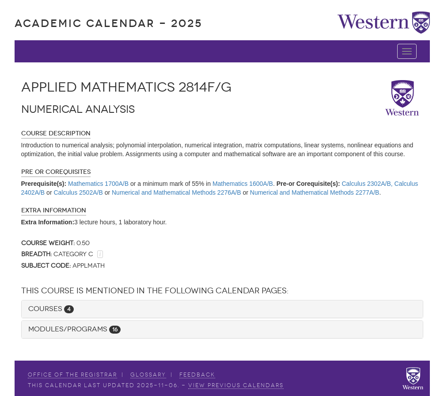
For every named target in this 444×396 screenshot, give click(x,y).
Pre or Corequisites (56, 172)
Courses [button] (51, 308)
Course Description (56, 133)
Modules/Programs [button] (74, 329)
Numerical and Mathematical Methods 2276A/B (176, 192)
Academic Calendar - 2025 (108, 23)
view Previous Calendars (236, 385)
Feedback (197, 375)
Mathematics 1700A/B (98, 183)
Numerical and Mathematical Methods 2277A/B (314, 192)
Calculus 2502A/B (77, 192)
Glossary (148, 375)
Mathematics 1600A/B (243, 183)
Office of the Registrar (72, 375)
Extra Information (53, 210)
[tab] (222, 309)
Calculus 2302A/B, (367, 183)
